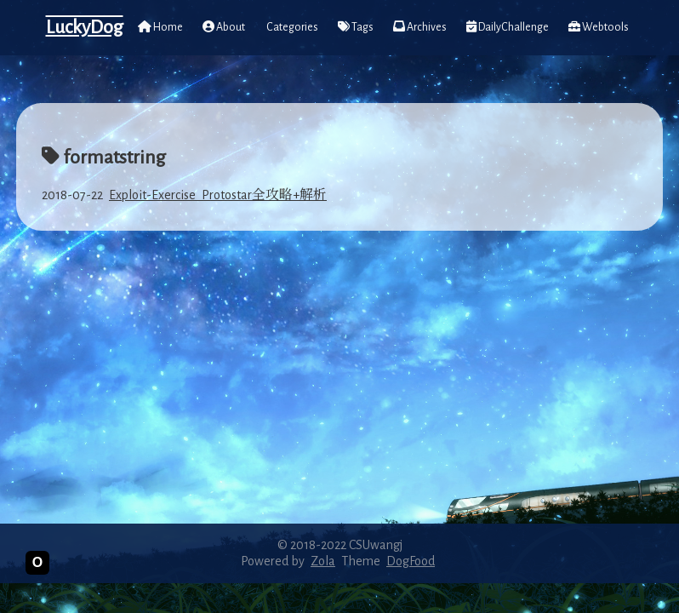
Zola (323, 561)
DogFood (410, 561)
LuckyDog (84, 27)
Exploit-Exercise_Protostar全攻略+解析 (218, 195)
